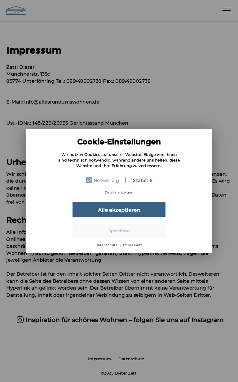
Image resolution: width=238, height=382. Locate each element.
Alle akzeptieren (119, 210)
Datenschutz (106, 245)
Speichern (119, 231)
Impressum (133, 245)
